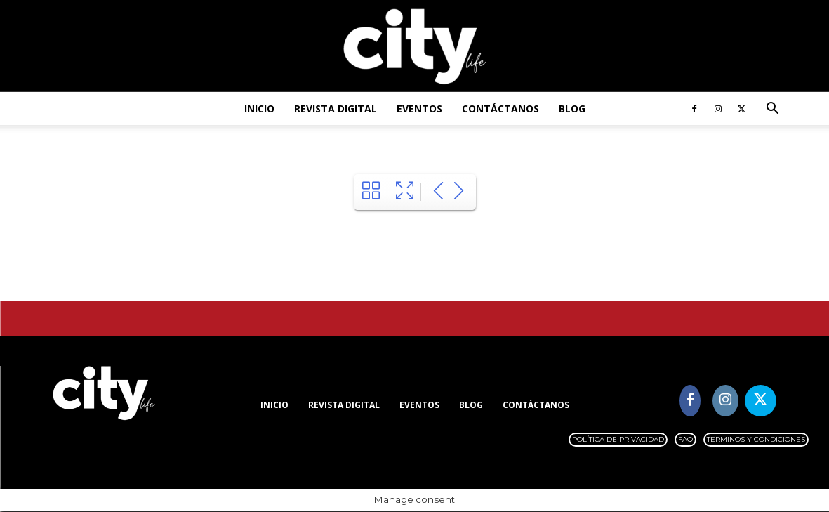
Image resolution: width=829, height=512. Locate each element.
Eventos (419, 108)
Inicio (259, 108)
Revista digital (335, 108)
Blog (572, 108)
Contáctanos (500, 108)
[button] (773, 110)
